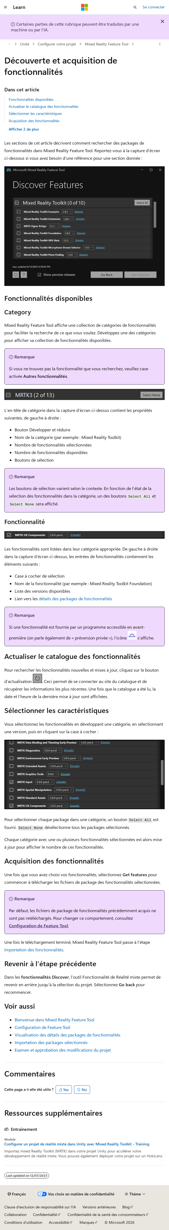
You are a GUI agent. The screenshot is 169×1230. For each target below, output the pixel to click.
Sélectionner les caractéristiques (35, 113)
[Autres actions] (160, 44)
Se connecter (154, 6)
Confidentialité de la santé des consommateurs (106, 1214)
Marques (86, 1222)
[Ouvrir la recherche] (135, 7)
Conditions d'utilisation (23, 1222)
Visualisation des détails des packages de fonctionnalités (67, 1035)
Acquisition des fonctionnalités (34, 120)
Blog (126, 1206)
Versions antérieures (99, 1206)
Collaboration (15, 1214)
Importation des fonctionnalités (33, 949)
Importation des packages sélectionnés (51, 1042)
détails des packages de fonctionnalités (75, 598)
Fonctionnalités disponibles (31, 99)
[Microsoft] (84, 7)
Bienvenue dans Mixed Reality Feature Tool (54, 1019)
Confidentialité (45, 1214)
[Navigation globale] (5, 7)
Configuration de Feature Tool (38, 925)
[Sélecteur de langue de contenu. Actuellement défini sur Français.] (16, 1194)
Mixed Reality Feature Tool (106, 43)
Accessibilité (59, 1222)
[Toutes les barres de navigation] (9, 44)
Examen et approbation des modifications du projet (63, 1050)
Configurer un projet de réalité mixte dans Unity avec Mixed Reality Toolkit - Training (76, 1144)
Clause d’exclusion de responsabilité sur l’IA (40, 1206)
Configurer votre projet (57, 43)
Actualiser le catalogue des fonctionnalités (43, 106)
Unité (24, 43)
